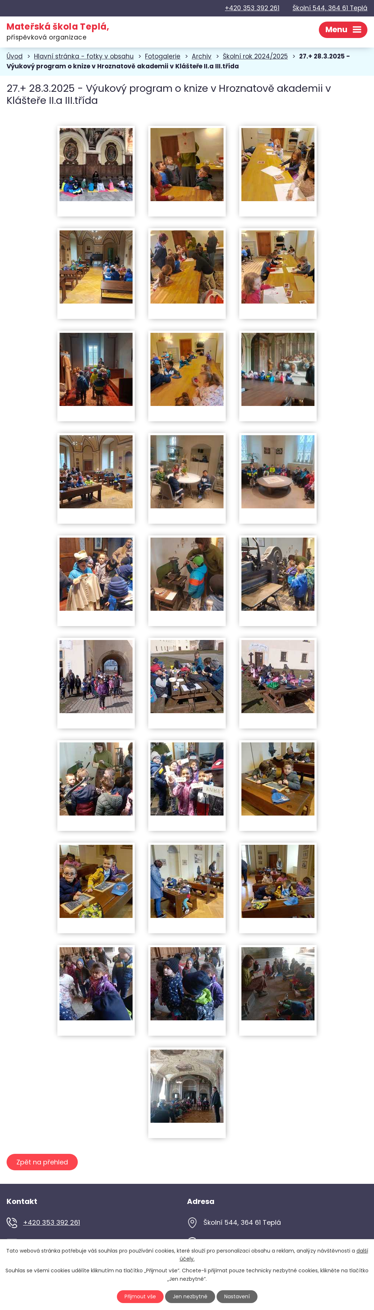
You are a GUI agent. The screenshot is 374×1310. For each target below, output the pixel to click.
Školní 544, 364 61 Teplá (330, 8)
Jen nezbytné (190, 1296)
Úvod (15, 56)
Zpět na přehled (42, 1162)
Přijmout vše (140, 1296)
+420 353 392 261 (252, 8)
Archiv (201, 56)
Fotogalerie (162, 56)
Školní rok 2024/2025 (255, 56)
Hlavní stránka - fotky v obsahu (84, 56)
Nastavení (237, 1296)
